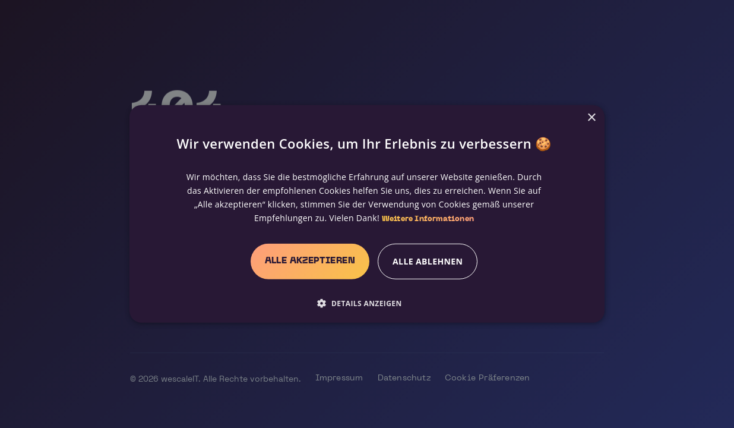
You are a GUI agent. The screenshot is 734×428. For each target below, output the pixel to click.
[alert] (367, 214)
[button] (363, 303)
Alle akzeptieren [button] (310, 261)
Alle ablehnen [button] (428, 260)
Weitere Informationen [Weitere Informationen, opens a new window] (428, 219)
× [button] (591, 118)
